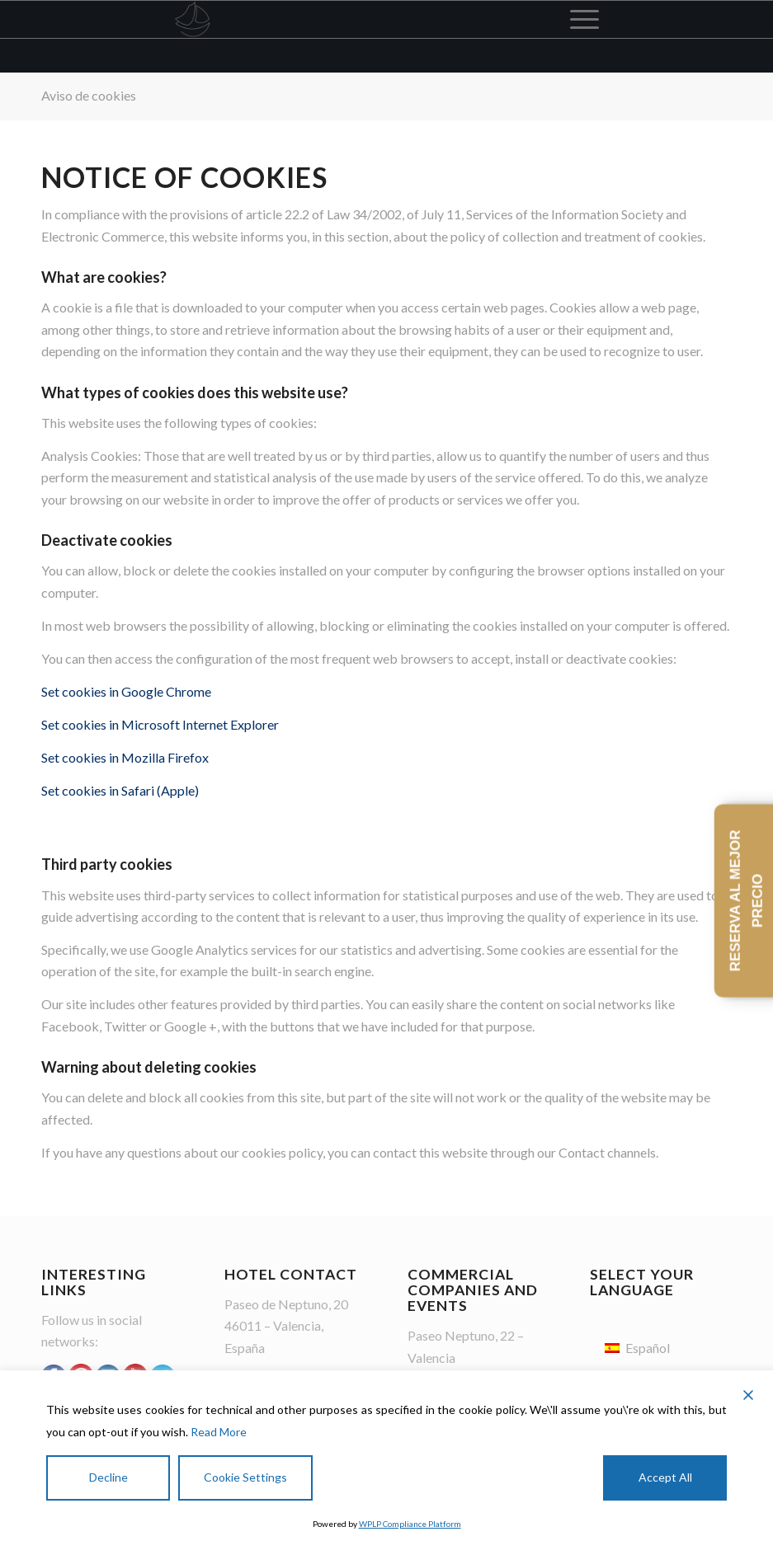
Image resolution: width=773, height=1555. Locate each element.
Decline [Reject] (108, 1477)
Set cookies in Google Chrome (126, 691)
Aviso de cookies (88, 95)
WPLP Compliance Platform (410, 1524)
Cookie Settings (245, 1477)
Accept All (665, 1477)
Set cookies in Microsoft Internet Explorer (160, 724)
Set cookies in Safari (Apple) (120, 790)
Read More (219, 1432)
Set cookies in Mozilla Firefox (125, 757)
